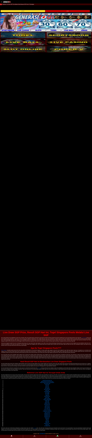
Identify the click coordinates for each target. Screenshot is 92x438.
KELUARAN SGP (47, 383)
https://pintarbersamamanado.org (47, 381)
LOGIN (67, 11)
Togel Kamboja (47, 412)
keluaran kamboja (47, 409)
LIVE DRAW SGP (42, 433)
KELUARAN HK (47, 396)
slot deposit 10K (47, 425)
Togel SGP (47, 421)
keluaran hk (47, 417)
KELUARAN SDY (47, 389)
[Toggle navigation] (1, 1)
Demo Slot (47, 387)
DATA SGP (47, 384)
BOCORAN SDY (47, 404)
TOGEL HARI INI (47, 398)
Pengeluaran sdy (47, 423)
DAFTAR (22, 11)
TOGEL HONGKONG (47, 399)
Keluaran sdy (47, 405)
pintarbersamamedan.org (47, 380)
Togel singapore (4, 350)
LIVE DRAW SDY (47, 391)
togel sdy (47, 395)
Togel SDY (47, 422)
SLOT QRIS (47, 392)
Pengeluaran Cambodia (47, 411)
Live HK (47, 420)
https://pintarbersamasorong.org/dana (47, 382)
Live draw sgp (84, 337)
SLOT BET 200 (47, 408)
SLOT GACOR (47, 407)
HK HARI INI (47, 388)
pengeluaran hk (47, 413)
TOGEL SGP (47, 400)
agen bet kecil (47, 406)
